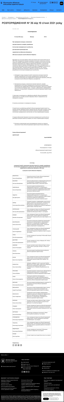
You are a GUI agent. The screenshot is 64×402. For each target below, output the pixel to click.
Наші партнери (48, 378)
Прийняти (46, 398)
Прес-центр (10, 10)
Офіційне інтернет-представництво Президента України (9, 381)
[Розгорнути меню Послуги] (21, 10)
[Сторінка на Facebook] (57, 2)
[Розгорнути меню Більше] (53, 10)
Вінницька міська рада (26, 381)
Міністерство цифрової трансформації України (53, 381)
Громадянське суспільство (22, 17)
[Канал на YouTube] (52, 2)
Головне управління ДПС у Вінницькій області (30, 387)
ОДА (3, 10)
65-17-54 (53, 372)
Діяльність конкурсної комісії (9, 18)
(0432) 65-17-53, (46, 372)
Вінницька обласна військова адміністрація (13, 3)
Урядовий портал (5, 383)
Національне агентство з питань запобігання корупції (51, 388)
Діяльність (27, 10)
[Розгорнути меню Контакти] (61, 10)
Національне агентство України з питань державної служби (9, 389)
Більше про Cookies (54, 398)
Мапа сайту (4, 354)
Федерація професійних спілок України (53, 390)
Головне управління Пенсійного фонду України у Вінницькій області (30, 384)
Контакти (58, 10)
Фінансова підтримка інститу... (38, 17)
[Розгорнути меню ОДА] (4, 10)
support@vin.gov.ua (37, 395)
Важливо (34, 10)
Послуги (18, 10)
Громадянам (43, 10)
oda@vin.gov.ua (46, 363)
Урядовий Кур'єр (48, 383)
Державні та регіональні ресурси (10, 378)
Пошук (33, 2)
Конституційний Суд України (8, 386)
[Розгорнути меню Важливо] (37, 10)
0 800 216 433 (45, 368)
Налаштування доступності (43, 3)
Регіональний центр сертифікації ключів (52, 385)
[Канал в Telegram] (55, 2)
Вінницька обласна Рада (27, 380)
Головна (4, 17)
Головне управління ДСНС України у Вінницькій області (29, 390)
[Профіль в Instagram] (50, 2)
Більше (51, 10)
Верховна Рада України (6, 384)
